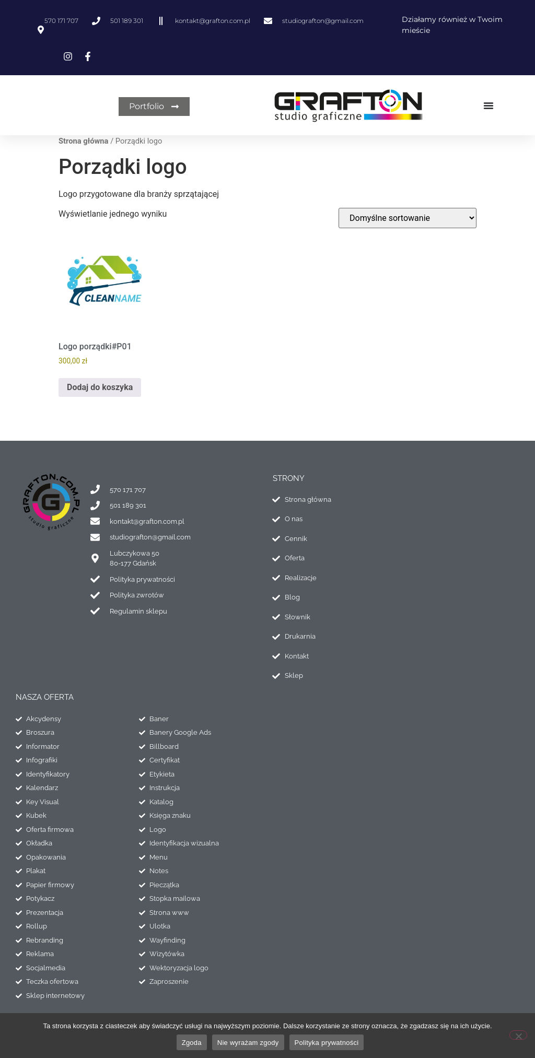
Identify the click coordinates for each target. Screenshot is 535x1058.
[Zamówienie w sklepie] (407, 218)
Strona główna (83, 141)
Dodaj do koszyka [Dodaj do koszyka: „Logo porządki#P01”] (100, 387)
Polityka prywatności (327, 1043)
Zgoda (192, 1043)
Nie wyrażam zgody (248, 1043)
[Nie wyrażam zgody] (518, 1035)
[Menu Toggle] (488, 105)
